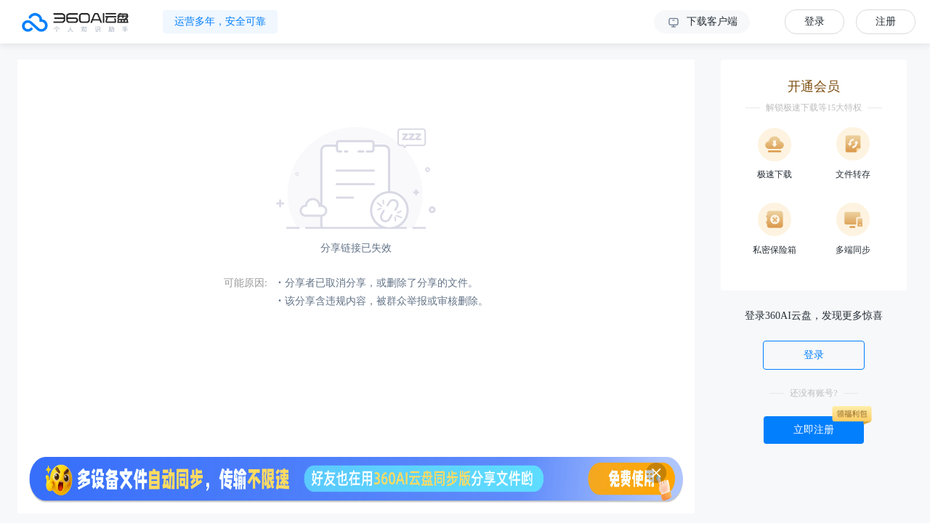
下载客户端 (701, 22)
